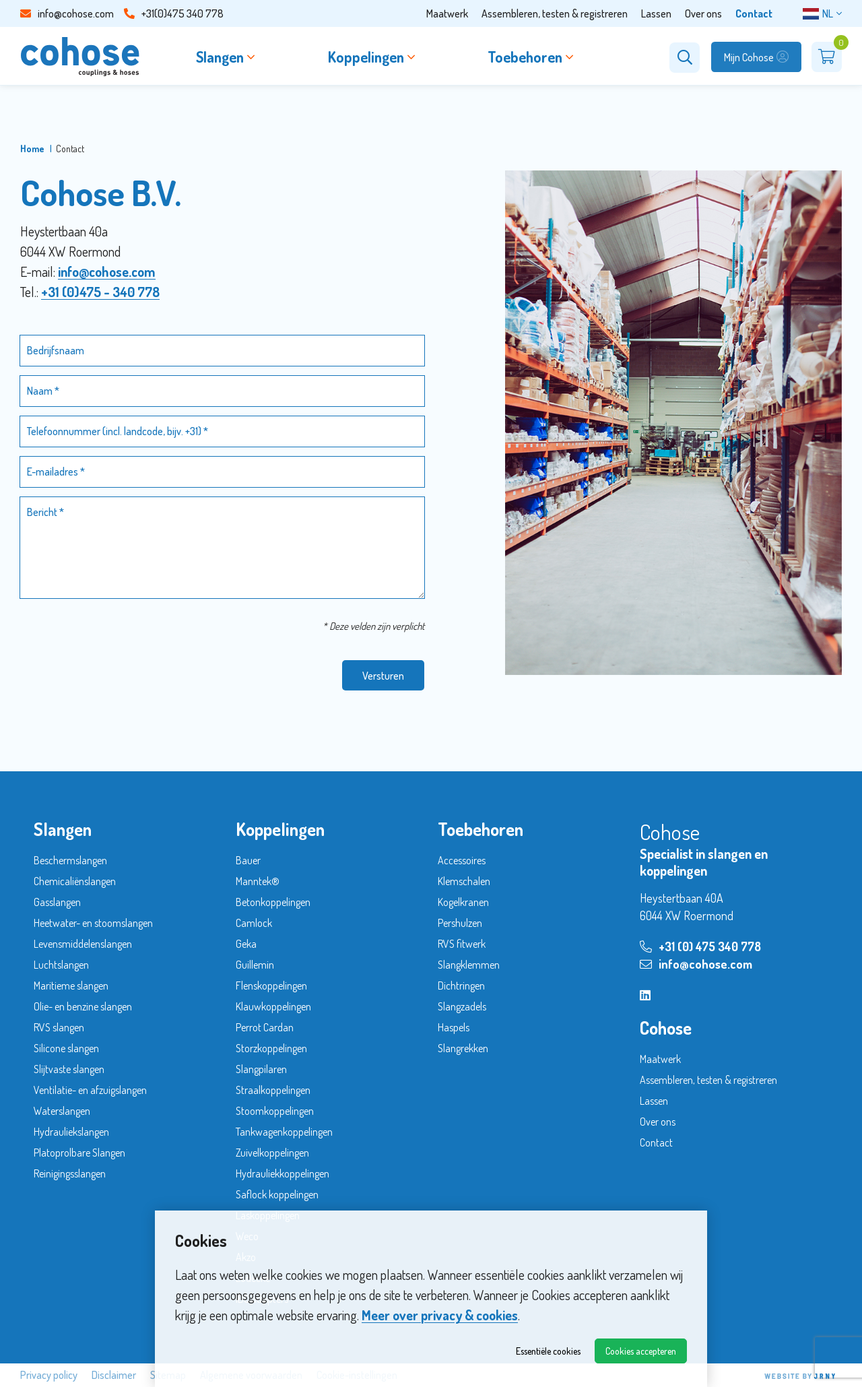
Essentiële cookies (548, 1351)
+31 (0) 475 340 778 (700, 946)
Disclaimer (114, 1375)
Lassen (656, 13)
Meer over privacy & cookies (440, 1315)
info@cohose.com (67, 13)
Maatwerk (447, 13)
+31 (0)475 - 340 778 (100, 291)
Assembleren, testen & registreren (555, 13)
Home (32, 148)
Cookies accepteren (640, 1351)
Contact (753, 13)
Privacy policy (48, 1375)
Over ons (703, 13)
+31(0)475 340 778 (174, 13)
